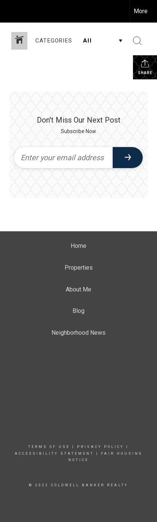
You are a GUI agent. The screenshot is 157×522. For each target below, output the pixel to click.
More (141, 11)
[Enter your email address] (63, 157)
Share (145, 67)
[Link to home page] (12, 11)
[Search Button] (137, 41)
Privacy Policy (100, 447)
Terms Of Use (49, 447)
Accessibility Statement (54, 453)
